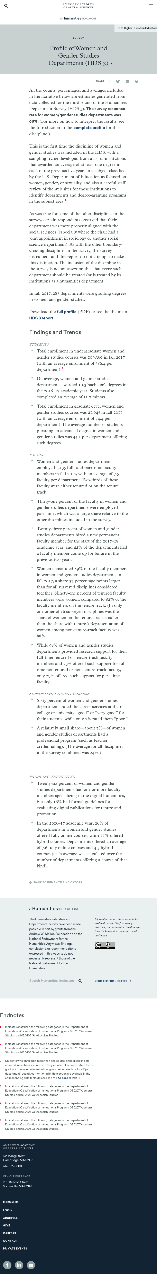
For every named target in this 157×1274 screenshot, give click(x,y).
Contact (10, 1241)
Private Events (15, 1249)
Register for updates (111, 981)
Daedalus (11, 1203)
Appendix (64, 1078)
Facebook (7, 1265)
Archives (10, 1218)
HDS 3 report (41, 318)
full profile (66, 312)
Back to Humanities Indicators (58, 883)
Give (6, 1226)
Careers (9, 1233)
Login (7, 1210)
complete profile (89, 128)
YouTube (31, 1265)
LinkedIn (19, 1265)
